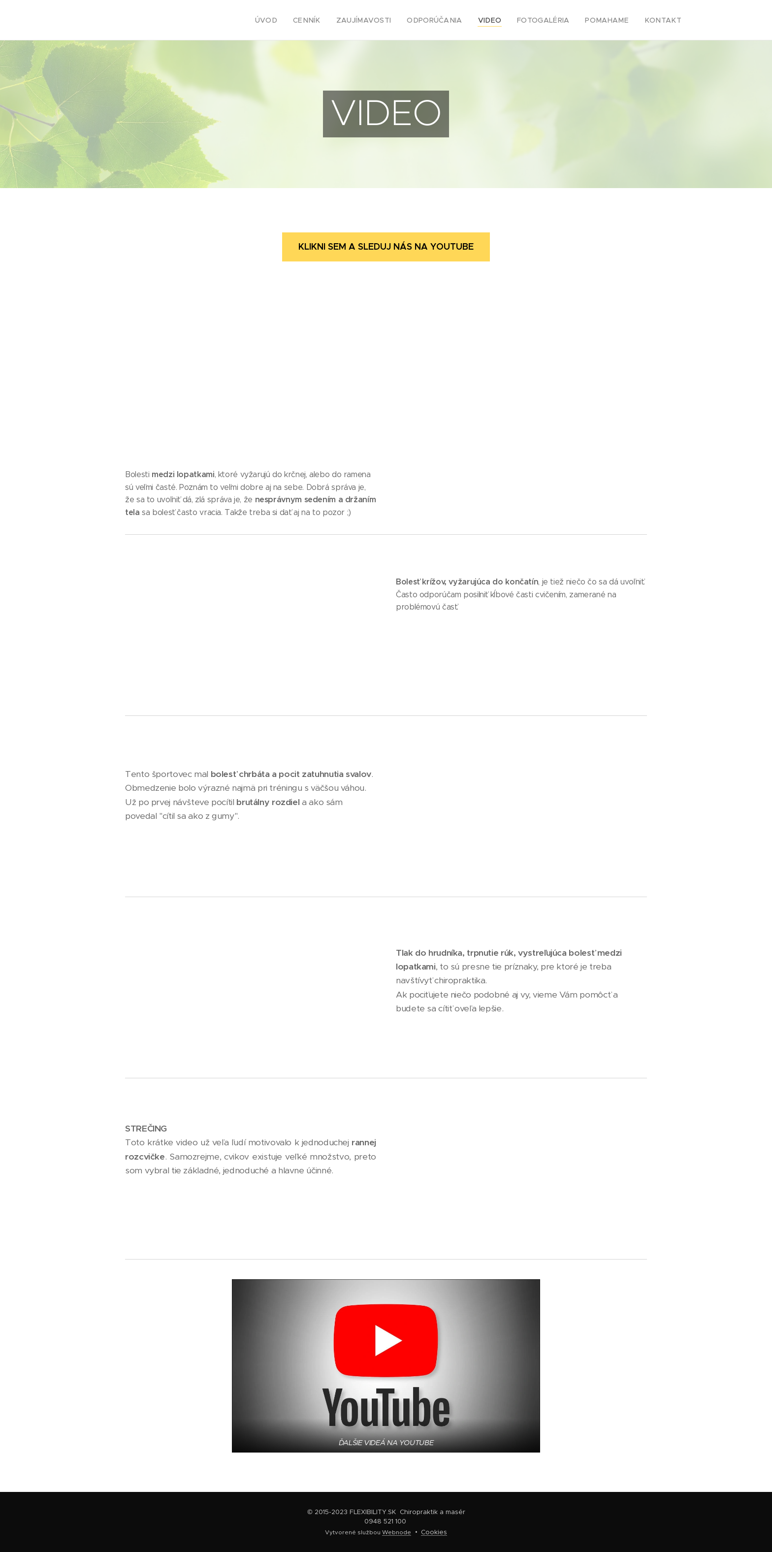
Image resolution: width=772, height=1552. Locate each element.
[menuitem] (296, 20)
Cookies (434, 1532)
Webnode (396, 1532)
